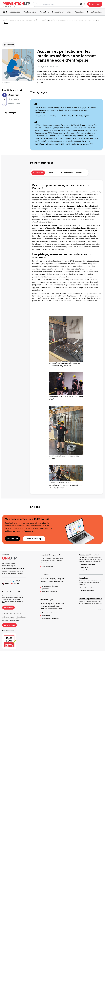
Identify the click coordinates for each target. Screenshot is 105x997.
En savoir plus (8, 608)
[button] (94, 4)
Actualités (83, 578)
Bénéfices (52, 173)
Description (38, 173)
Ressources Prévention (89, 555)
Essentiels (45, 574)
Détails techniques (16, 103)
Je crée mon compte (34, 538)
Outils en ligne (46, 599)
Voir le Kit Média (9, 625)
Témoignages (14, 99)
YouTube (15, 584)
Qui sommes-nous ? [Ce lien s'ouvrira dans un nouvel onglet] (8, 563)
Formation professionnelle (90, 599)
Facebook (6, 581)
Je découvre (12, 538)
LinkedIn (17, 581)
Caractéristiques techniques (73, 173)
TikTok (5, 584)
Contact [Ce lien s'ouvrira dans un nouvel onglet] (4, 571)
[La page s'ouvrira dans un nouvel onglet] (94, 4)
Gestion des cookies (17, 573)
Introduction (13, 94)
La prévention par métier (51, 555)
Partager (10, 112)
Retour (6, 23)
